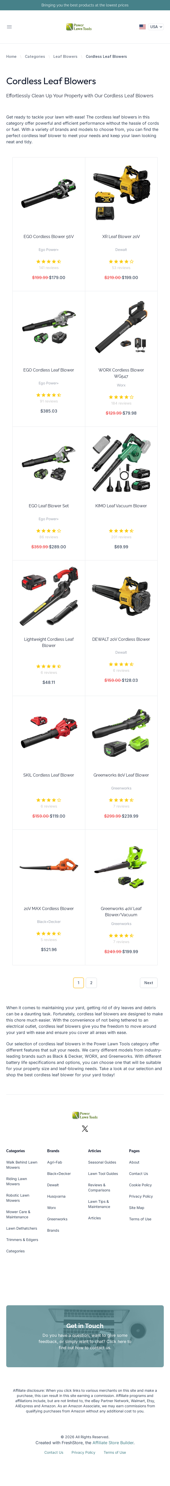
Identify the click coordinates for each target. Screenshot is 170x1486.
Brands (53, 1230)
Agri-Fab (54, 1162)
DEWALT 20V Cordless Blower (121, 639)
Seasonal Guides (102, 1162)
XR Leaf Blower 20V (121, 236)
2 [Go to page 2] (91, 983)
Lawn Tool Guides (103, 1173)
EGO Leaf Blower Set (49, 505)
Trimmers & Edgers (22, 1239)
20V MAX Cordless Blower (49, 908)
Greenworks (57, 1219)
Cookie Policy (140, 1185)
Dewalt (53, 1185)
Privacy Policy (141, 1196)
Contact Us (138, 1173)
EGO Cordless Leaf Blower (48, 370)
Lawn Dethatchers (21, 1228)
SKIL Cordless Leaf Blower (48, 775)
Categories (35, 56)
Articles (94, 1218)
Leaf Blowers (65, 56)
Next (148, 983)
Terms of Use (140, 1219)
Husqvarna (56, 1196)
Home (11, 56)
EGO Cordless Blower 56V (49, 236)
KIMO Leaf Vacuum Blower (121, 505)
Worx (51, 1207)
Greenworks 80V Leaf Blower (121, 775)
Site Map (136, 1207)
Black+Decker (59, 1173)
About (134, 1162)
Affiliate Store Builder (113, 1442)
